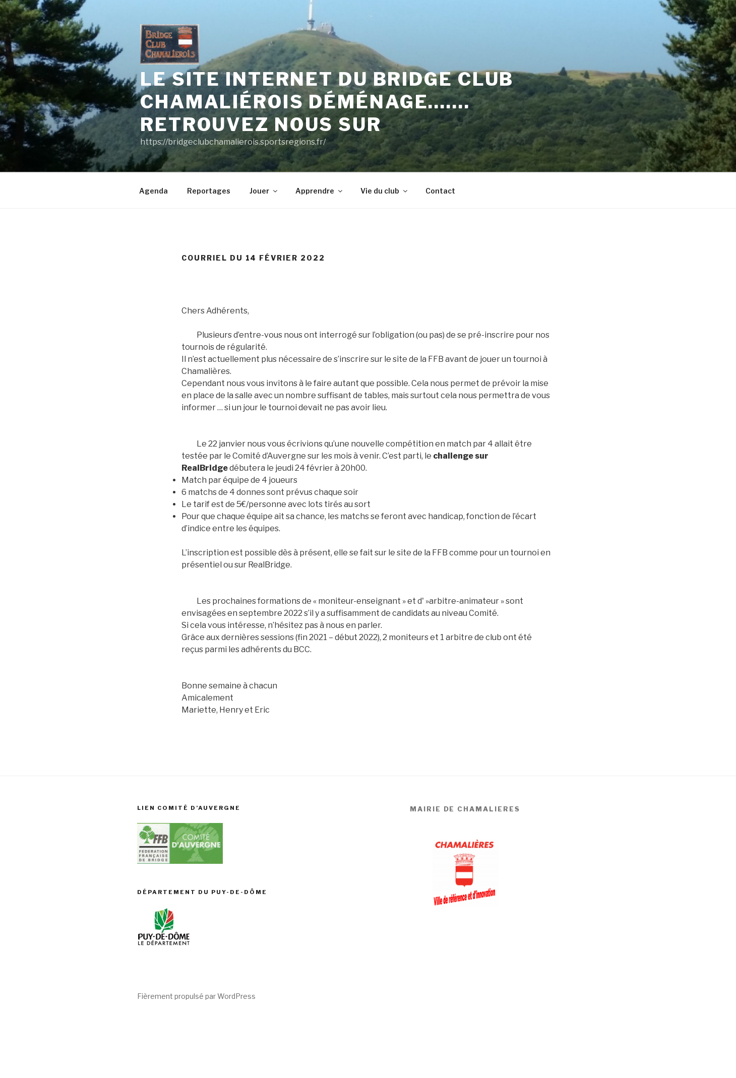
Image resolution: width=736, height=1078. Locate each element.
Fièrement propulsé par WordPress (196, 996)
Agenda (153, 190)
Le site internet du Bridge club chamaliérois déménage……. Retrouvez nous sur (327, 102)
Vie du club (384, 190)
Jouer (264, 190)
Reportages (208, 190)
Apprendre (319, 190)
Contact (440, 190)
